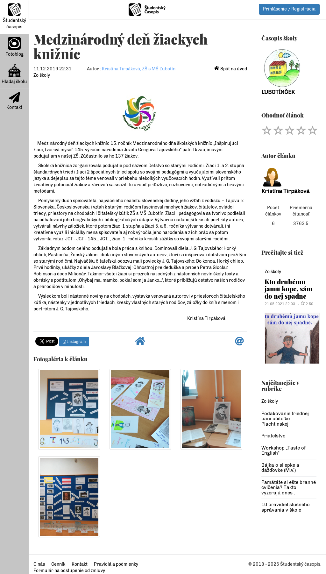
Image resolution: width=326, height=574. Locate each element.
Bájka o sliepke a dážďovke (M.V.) (280, 467)
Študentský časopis (14, 16)
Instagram (74, 341)
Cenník (58, 564)
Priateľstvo (273, 436)
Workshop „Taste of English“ (283, 450)
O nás (39, 564)
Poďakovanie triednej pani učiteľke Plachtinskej (285, 419)
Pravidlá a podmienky (116, 564)
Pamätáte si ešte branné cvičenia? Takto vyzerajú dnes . (288, 487)
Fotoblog (14, 47)
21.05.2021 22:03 (280, 303)
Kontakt (14, 101)
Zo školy (41, 75)
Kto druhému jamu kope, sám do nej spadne (289, 288)
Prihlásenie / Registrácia (289, 9)
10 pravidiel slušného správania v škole (285, 507)
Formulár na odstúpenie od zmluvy (69, 570)
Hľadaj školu (14, 74)
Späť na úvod (230, 69)
